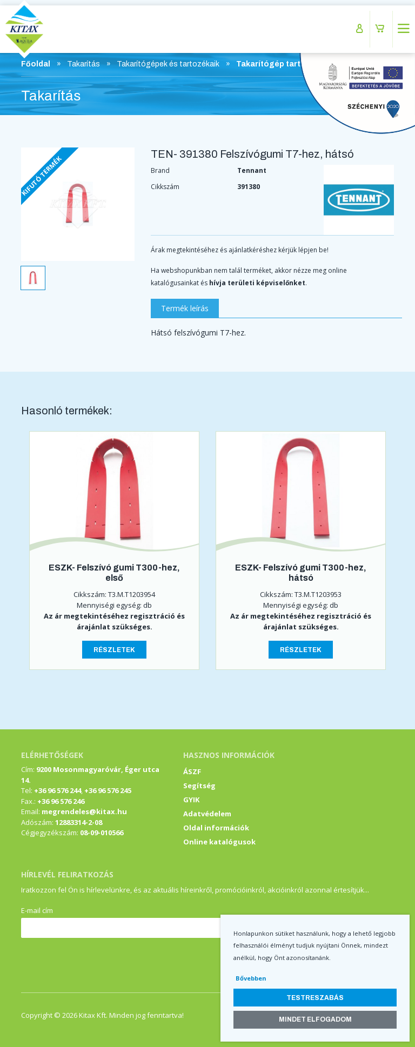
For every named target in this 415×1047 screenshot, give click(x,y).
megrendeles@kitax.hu (84, 811)
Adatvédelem (207, 813)
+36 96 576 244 (57, 790)
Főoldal (35, 64)
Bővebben (251, 978)
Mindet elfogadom (315, 1019)
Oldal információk (216, 828)
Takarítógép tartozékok (282, 64)
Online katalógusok (219, 842)
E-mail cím (37, 910)
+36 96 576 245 (107, 790)
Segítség (199, 785)
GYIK (191, 799)
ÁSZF (192, 771)
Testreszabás (315, 998)
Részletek (114, 650)
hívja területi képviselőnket (257, 282)
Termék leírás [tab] (185, 308)
